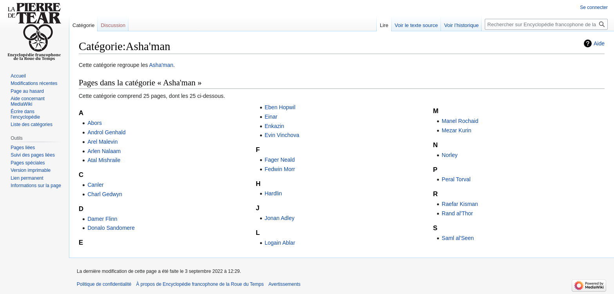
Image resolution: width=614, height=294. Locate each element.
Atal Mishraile (103, 160)
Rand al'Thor (457, 213)
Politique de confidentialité (104, 284)
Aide (599, 43)
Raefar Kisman (460, 204)
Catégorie (83, 25)
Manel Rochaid (460, 121)
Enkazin (274, 126)
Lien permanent (27, 178)
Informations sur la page (36, 185)
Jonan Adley (279, 218)
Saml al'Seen (458, 238)
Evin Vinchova (282, 135)
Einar (271, 117)
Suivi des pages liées (33, 155)
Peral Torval (456, 179)
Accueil (18, 76)
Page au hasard (27, 91)
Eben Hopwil (280, 107)
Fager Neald (280, 160)
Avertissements (284, 284)
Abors (94, 123)
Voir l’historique (461, 25)
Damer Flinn (102, 219)
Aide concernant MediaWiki (28, 101)
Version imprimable (31, 170)
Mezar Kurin (456, 130)
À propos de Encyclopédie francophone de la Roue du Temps (200, 284)
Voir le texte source (416, 25)
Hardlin (273, 193)
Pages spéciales (28, 163)
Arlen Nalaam (104, 151)
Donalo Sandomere (111, 228)
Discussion (113, 25)
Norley (449, 155)
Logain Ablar (280, 243)
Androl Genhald (106, 132)
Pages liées (23, 147)
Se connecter (594, 7)
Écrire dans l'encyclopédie (25, 114)
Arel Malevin (102, 142)
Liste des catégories (31, 124)
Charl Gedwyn (104, 194)
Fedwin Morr (280, 169)
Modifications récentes (34, 83)
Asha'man (161, 65)
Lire (384, 25)
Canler (95, 185)
